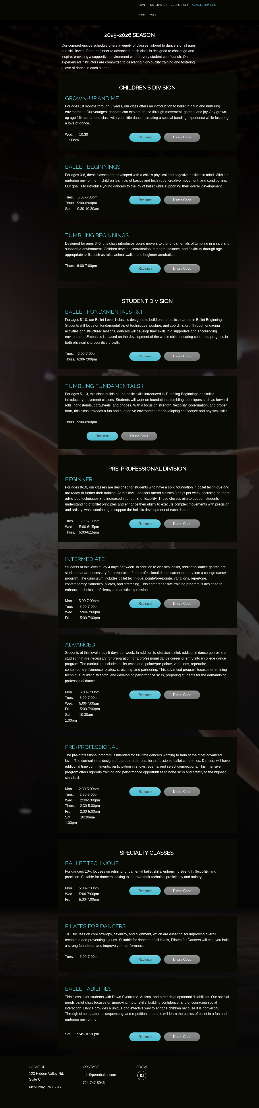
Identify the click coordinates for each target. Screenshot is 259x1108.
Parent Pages (147, 14)
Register (145, 137)
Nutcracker (158, 5)
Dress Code (182, 137)
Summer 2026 (179, 5)
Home (142, 5)
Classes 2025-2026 (204, 5)
